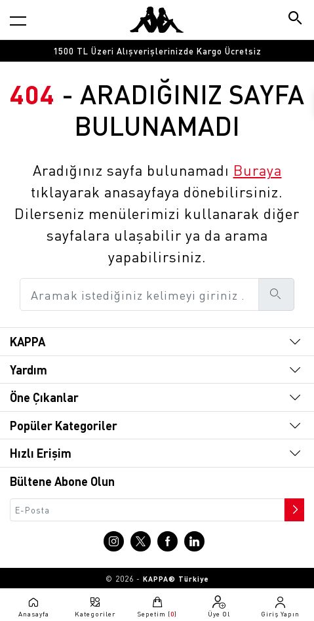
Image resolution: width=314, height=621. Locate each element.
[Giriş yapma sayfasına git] (280, 606)
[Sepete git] (156, 606)
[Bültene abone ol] (293, 506)
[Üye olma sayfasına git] (219, 606)
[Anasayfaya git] (157, 20)
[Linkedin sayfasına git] (194, 541)
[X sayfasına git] (141, 541)
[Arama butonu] (296, 19)
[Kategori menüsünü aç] (18, 20)
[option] (157, 50)
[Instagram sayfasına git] (114, 541)
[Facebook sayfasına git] (167, 541)
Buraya (257, 170)
